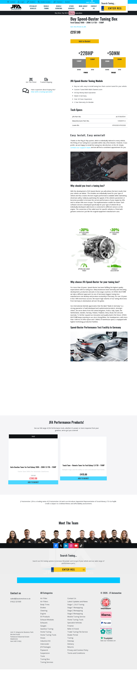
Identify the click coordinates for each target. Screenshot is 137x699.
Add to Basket (98, 41)
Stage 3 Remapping (75, 643)
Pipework (44, 680)
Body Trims (44, 634)
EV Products (45, 646)
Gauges (43, 655)
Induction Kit (45, 670)
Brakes (43, 637)
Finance (70, 655)
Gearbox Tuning (46, 658)
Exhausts (43, 652)
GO (84, 599)
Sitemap (70, 670)
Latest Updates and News (77, 631)
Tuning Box (45, 689)
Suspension (45, 683)
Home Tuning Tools (48, 664)
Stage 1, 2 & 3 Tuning (75, 634)
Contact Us (71, 628)
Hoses (42, 667)
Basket (67, 2)
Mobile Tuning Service (76, 646)
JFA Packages (45, 677)
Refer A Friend (73, 658)
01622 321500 (15, 631)
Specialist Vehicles (74, 652)
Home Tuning (45, 661)
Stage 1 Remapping (75, 637)
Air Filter (43, 628)
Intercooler (44, 673)
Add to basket (35, 509)
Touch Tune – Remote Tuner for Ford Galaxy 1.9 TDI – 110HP (90, 493)
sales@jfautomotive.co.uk (20, 628)
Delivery (70, 673)
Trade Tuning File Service (77, 661)
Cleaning (43, 640)
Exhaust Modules (47, 649)
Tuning (70, 667)
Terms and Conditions (76, 683)
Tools (42, 686)
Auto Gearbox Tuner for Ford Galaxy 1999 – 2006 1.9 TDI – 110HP (35, 494)
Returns (70, 677)
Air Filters (44, 631)
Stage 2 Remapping (75, 640)
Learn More (79, 13)
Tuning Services (46, 692)
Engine (43, 643)
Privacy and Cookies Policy (77, 680)
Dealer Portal (72, 664)
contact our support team (105, 153)
